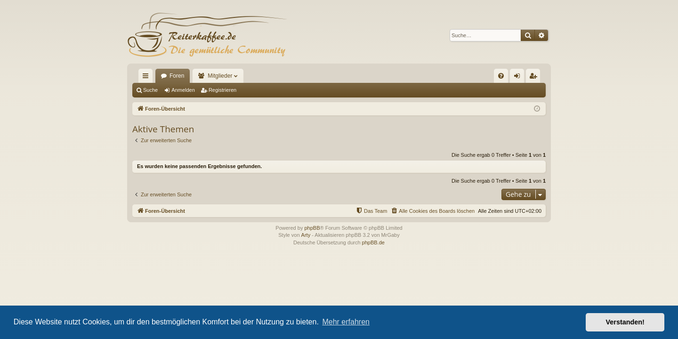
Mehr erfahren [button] (346, 322)
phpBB (312, 228)
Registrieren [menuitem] (535, 78)
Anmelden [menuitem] (519, 78)
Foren (177, 76)
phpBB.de (373, 242)
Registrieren (222, 90)
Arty (306, 235)
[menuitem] (501, 76)
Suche (150, 90)
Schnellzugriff (147, 78)
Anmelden (183, 90)
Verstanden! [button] (625, 322)
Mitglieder (220, 76)
